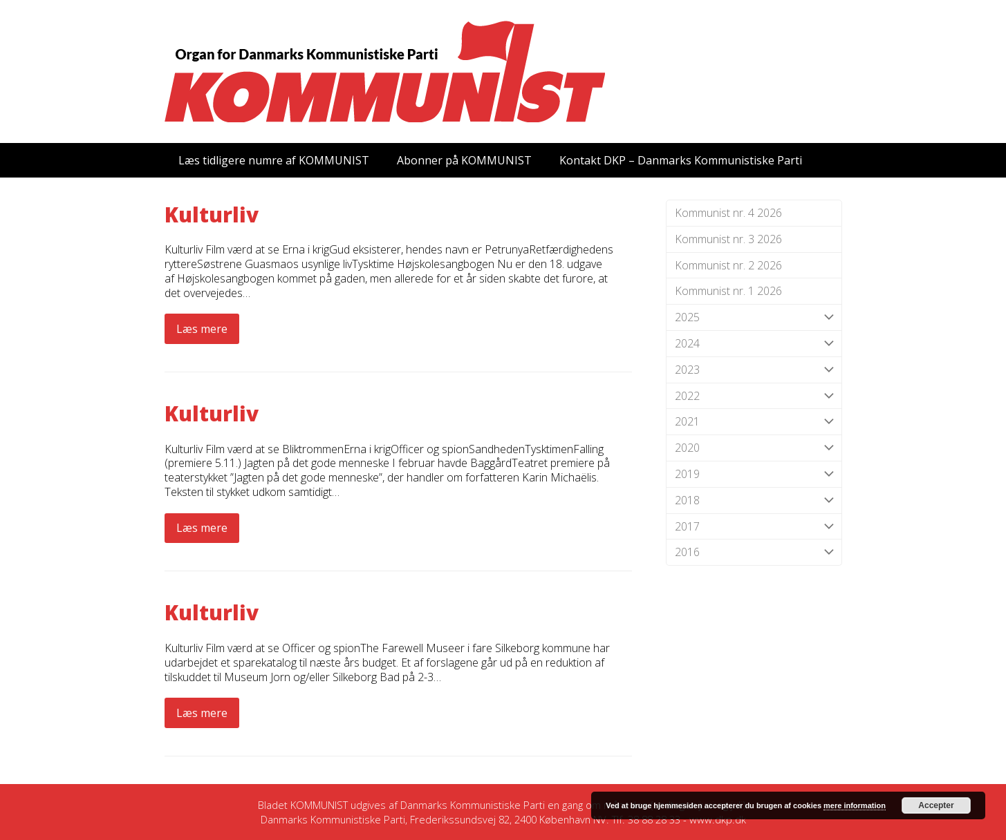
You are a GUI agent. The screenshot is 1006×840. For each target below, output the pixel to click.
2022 (754, 396)
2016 (754, 552)
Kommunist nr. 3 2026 (728, 239)
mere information (854, 805)
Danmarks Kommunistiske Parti (472, 805)
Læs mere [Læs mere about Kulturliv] (201, 328)
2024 (754, 343)
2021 (754, 422)
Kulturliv (212, 214)
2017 (754, 527)
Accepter (935, 805)
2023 (754, 370)
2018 (754, 500)
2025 (754, 317)
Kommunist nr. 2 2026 (728, 265)
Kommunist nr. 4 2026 (728, 212)
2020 (754, 448)
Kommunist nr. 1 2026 (728, 290)
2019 (754, 474)
